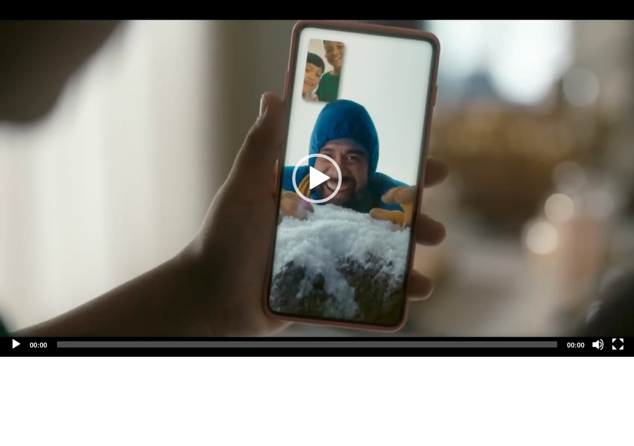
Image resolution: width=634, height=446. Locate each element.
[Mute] (598, 344)
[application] (317, 178)
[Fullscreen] (618, 344)
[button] (317, 178)
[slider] (307, 344)
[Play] (16, 344)
